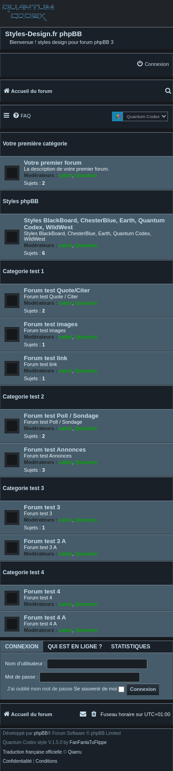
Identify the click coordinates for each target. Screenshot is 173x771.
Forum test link (45, 358)
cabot (65, 175)
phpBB (41, 733)
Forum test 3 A (45, 541)
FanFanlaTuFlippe (88, 742)
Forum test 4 (42, 591)
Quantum (86, 175)
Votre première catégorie (35, 143)
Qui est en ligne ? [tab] (75, 646)
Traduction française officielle (32, 752)
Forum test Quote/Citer (57, 290)
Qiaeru (75, 752)
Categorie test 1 (23, 271)
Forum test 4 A (45, 617)
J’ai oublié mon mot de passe (39, 688)
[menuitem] (152, 63)
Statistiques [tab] (131, 646)
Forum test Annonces (55, 449)
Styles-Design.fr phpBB (43, 34)
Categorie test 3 (23, 488)
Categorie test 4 (23, 572)
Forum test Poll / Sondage (61, 415)
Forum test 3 (42, 507)
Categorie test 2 (23, 397)
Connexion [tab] (22, 646)
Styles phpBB (21, 201)
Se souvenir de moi (99, 689)
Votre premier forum (53, 162)
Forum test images (51, 324)
